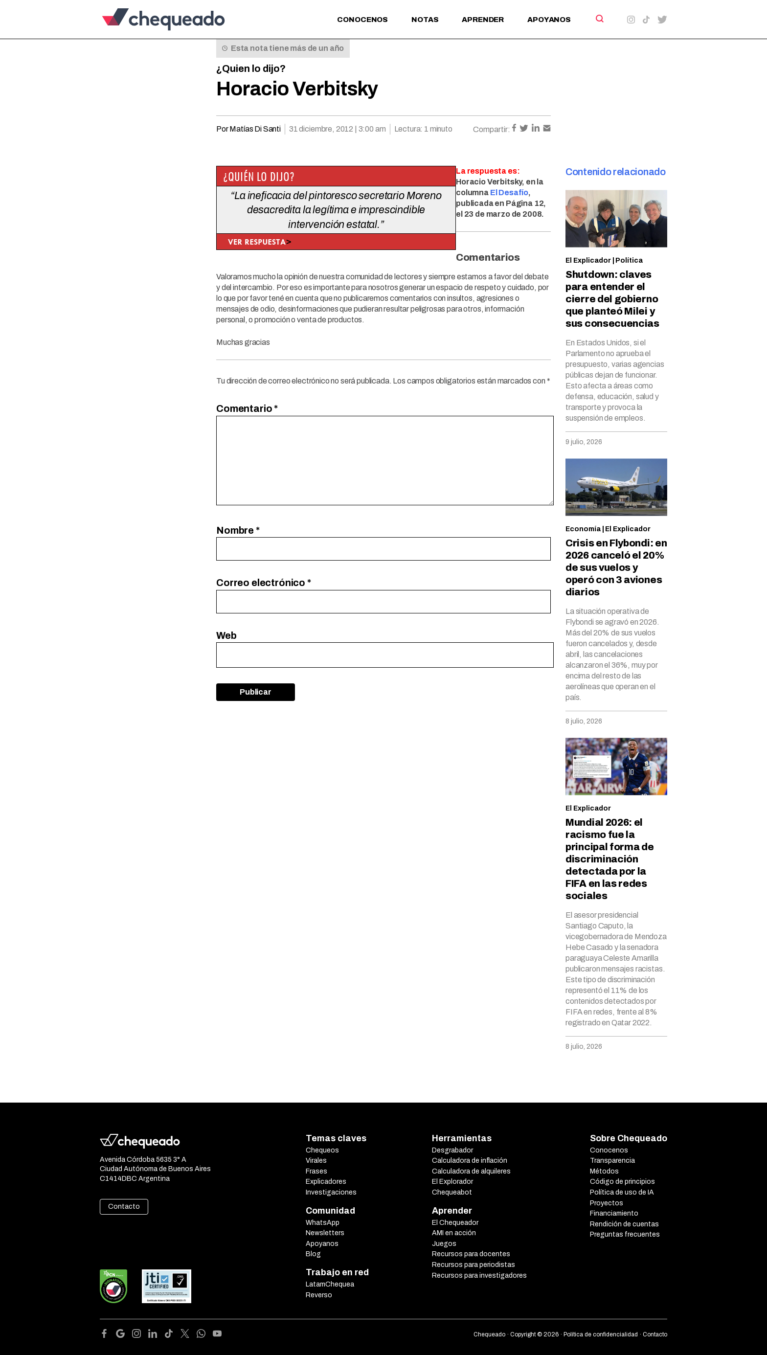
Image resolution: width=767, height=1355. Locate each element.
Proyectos (606, 1203)
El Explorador (452, 1181)
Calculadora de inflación (469, 1160)
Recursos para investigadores (479, 1275)
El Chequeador (455, 1222)
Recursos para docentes (471, 1254)
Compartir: (491, 129)
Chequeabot (452, 1192)
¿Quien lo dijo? (251, 68)
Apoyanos (549, 19)
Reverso (319, 1295)
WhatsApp (322, 1222)
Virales (316, 1160)
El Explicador (588, 260)
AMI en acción (454, 1233)
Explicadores (326, 1181)
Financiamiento (614, 1213)
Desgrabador (452, 1150)
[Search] (599, 19)
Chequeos (322, 1150)
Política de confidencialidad (601, 1334)
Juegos (444, 1243)
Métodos (604, 1171)
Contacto (124, 1206)
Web (226, 635)
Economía (583, 529)
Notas (424, 19)
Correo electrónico (263, 582)
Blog (313, 1254)
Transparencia (612, 1160)
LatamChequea (330, 1284)
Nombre (238, 530)
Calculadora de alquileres (471, 1171)
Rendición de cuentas (624, 1224)
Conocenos (362, 19)
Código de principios (622, 1181)
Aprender (483, 19)
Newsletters (325, 1233)
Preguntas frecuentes (625, 1234)
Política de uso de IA (622, 1192)
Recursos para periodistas (473, 1264)
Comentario (247, 408)
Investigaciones (331, 1192)
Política (629, 260)
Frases (316, 1171)
